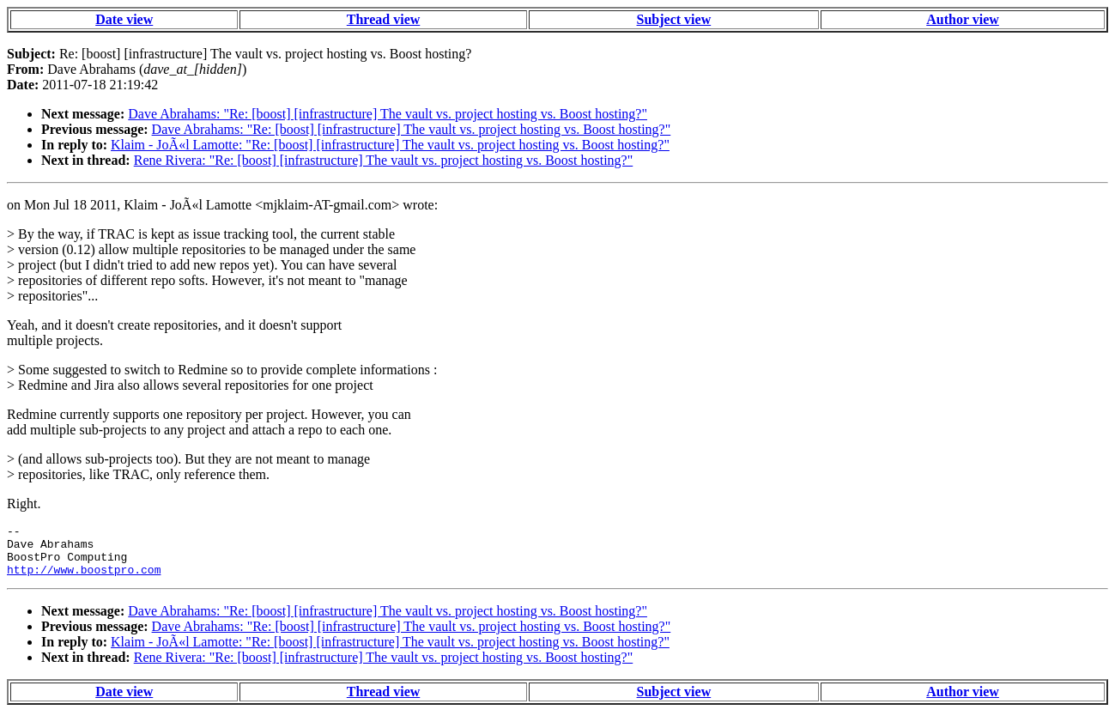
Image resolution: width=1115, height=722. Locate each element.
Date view (124, 19)
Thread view (383, 19)
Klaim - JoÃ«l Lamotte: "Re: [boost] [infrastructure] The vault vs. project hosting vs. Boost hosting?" (390, 144)
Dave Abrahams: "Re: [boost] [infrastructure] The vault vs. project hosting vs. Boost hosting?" (387, 113)
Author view (962, 19)
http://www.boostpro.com (84, 579)
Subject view (674, 19)
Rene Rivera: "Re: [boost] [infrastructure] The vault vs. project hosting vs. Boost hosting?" (383, 160)
